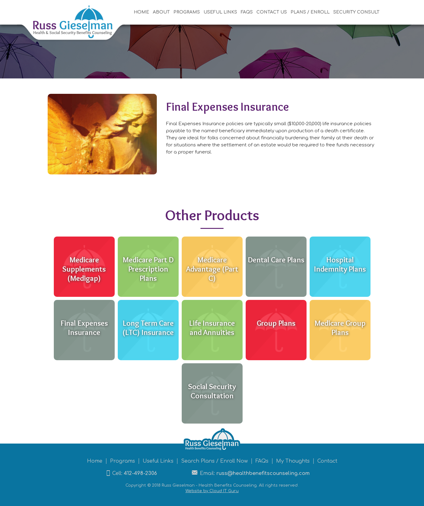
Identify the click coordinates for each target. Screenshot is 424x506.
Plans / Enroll (310, 12)
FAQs (247, 12)
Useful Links (158, 461)
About (161, 12)
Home (141, 12)
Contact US (271, 12)
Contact (327, 461)
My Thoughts (293, 461)
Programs (186, 12)
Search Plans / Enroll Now (214, 461)
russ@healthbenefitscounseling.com (263, 473)
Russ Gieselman (178, 485)
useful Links (220, 12)
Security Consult (356, 12)
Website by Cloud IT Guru (212, 491)
